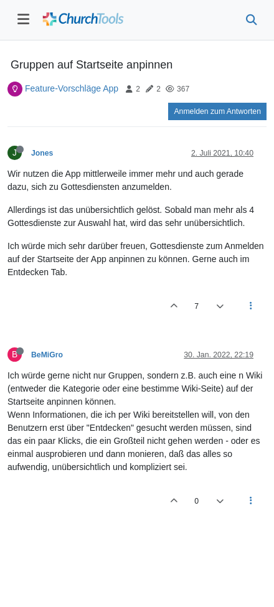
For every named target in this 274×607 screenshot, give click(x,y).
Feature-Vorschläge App (71, 88)
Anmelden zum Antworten (217, 111)
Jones (42, 153)
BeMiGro (47, 355)
